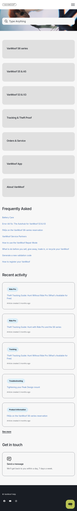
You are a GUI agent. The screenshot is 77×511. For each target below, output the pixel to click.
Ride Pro (12, 289)
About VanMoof (15, 186)
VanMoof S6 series (17, 48)
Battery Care (8, 217)
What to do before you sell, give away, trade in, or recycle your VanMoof (35, 249)
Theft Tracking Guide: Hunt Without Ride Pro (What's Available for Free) (37, 297)
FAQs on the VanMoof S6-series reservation (22, 230)
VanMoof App (14, 163)
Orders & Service (16, 140)
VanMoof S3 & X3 (16, 94)
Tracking (12, 349)
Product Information (17, 410)
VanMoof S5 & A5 (16, 71)
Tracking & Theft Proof (19, 117)
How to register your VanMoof (16, 261)
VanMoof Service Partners (14, 236)
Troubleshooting (16, 381)
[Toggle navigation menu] (73, 4)
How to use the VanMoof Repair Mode (19, 243)
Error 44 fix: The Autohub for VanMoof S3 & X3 (24, 224)
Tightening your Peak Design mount (23, 387)
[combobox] (38, 21)
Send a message (15, 464)
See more (6, 431)
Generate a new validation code (17, 255)
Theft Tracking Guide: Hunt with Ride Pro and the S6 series (34, 327)
